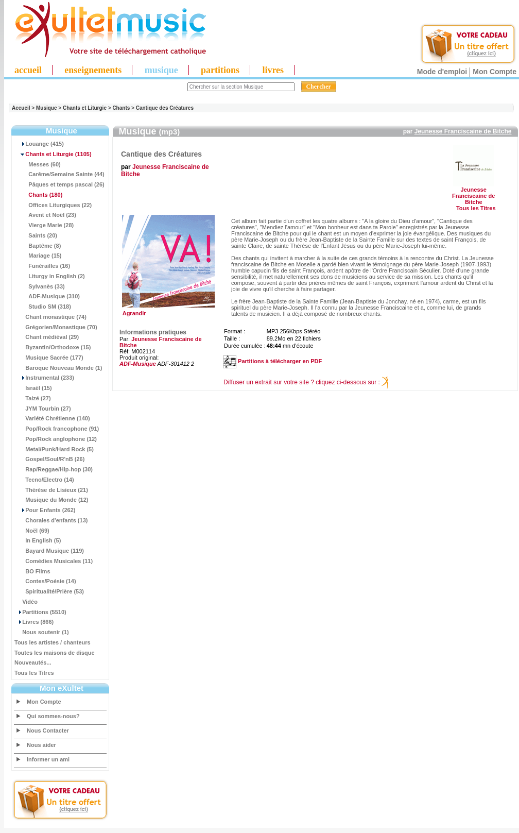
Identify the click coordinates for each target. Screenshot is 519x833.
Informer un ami (48, 759)
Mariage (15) (38, 255)
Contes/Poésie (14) (45, 581)
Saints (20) (35, 235)
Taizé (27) (32, 398)
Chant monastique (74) (50, 317)
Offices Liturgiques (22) (53, 205)
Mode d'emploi (442, 71)
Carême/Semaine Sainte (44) (59, 174)
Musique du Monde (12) (51, 500)
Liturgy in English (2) (49, 276)
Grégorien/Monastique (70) (55, 327)
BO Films (32, 571)
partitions (220, 70)
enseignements (93, 70)
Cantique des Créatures (165, 108)
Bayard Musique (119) (49, 551)
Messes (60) (37, 164)
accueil (28, 70)
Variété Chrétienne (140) (52, 418)
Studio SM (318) (42, 306)
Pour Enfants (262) (44, 510)
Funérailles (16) (42, 266)
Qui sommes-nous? (53, 716)
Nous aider (41, 745)
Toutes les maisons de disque (54, 653)
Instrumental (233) (44, 378)
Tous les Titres (34, 673)
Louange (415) (39, 144)
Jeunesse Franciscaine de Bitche (463, 131)
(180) (38, 195)
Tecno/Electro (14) (44, 480)
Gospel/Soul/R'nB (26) (49, 459)
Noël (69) (31, 531)
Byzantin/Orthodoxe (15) (52, 347)
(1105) (53, 154)
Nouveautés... (32, 662)
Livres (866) (34, 622)
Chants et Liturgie (85, 108)
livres (273, 70)
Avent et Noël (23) (45, 215)
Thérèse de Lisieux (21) (51, 490)
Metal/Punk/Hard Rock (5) (54, 449)
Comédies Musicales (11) (53, 561)
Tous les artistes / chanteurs (52, 642)
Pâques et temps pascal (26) (59, 184)
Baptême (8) (37, 246)
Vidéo (26, 602)
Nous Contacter (48, 730)
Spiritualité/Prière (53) (49, 591)
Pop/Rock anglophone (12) (55, 439)
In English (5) (37, 540)
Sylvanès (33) (39, 286)
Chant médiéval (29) (46, 337)
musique (161, 70)
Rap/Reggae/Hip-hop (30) (53, 469)
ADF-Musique (137, 364)
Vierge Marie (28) (44, 225)
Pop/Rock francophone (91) (56, 429)
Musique (46, 108)
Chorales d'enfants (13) (51, 520)
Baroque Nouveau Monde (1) (58, 368)
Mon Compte (494, 71)
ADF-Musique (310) (47, 296)
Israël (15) (33, 388)
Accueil (21, 108)
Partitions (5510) (40, 612)
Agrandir (167, 310)
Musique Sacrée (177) (48, 357)
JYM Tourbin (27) (42, 408)
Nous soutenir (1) (41, 632)
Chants (121, 108)
